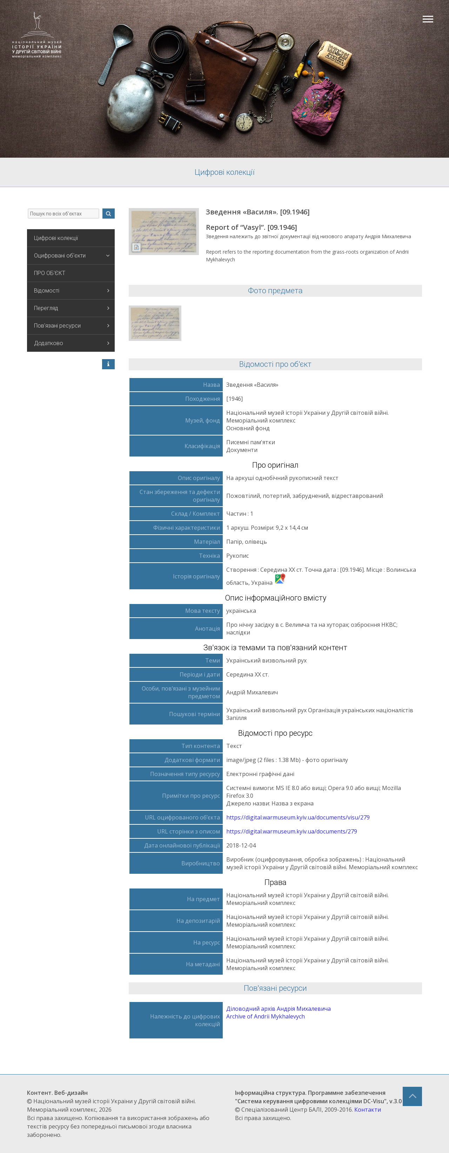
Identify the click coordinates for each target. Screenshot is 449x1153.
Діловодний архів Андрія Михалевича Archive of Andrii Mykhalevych (278, 1012)
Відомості (71, 290)
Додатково (71, 343)
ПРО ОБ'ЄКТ (49, 273)
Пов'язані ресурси (71, 325)
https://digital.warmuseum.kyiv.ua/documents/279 (291, 831)
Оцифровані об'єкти (71, 255)
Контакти (367, 1109)
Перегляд (71, 308)
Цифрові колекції (56, 238)
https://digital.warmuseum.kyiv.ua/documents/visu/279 (298, 817)
